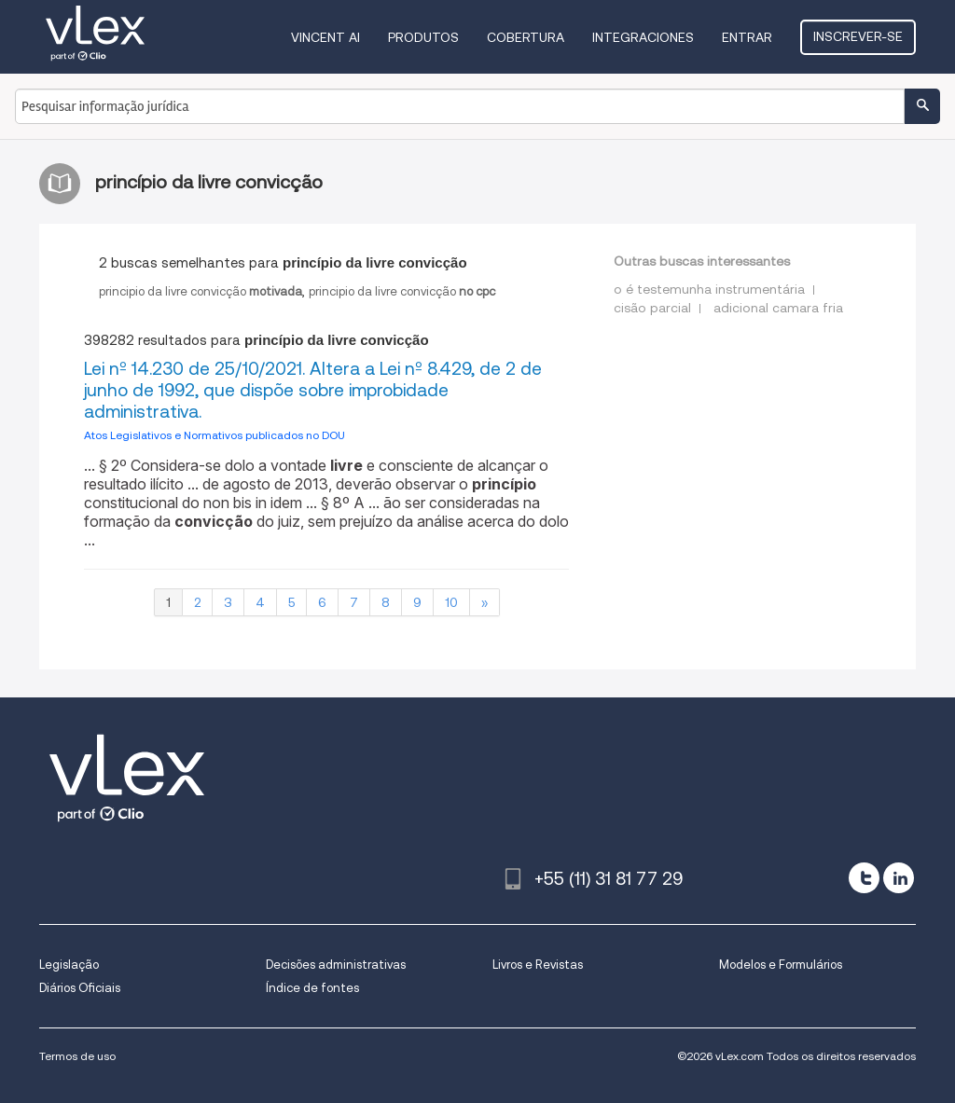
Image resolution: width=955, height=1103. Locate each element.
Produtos (423, 37)
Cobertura (525, 37)
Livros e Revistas (537, 965)
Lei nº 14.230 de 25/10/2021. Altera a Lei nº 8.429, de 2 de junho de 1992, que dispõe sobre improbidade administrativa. (313, 390)
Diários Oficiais (79, 988)
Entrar (747, 37)
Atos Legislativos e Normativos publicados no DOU (214, 435)
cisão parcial (652, 307)
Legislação (69, 965)
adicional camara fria (778, 307)
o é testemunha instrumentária (709, 289)
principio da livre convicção (200, 291)
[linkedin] (898, 877)
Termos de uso (77, 1056)
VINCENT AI (325, 37)
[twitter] (864, 877)
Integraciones (643, 37)
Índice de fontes (312, 988)
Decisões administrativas (336, 965)
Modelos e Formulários (780, 965)
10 (451, 602)
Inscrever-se (858, 36)
